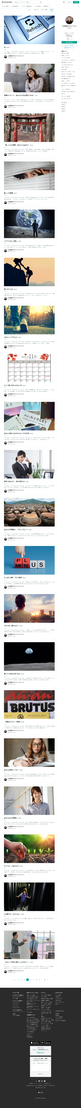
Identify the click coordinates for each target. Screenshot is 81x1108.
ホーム (29, 9)
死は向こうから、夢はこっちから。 (69, 71)
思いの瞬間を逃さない (66, 78)
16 (44, 979)
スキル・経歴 (44, 9)
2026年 (64, 111)
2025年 (64, 108)
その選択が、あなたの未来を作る (68, 91)
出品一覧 (36, 9)
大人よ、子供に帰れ (66, 89)
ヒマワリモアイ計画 (66, 57)
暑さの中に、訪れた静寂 (66, 74)
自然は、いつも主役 (66, 81)
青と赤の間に (64, 69)
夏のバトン (64, 93)
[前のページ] (13, 980)
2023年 (64, 104)
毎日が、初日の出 (65, 67)
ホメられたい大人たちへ (66, 98)
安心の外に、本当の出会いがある (68, 76)
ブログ (51, 9)
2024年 (64, 106)
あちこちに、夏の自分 (66, 96)
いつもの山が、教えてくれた (67, 64)
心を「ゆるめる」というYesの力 (68, 83)
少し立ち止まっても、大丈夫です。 (69, 60)
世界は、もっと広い (66, 55)
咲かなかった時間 (65, 53)
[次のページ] (47, 980)
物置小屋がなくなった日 (66, 62)
